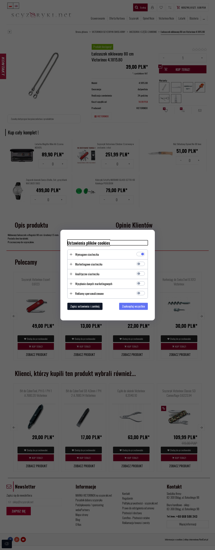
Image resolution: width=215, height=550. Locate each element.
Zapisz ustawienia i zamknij (85, 306)
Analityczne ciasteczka (87, 274)
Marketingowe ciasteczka (88, 264)
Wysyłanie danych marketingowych (93, 284)
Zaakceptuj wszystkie (133, 306)
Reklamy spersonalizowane (89, 293)
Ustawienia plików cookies (88, 242)
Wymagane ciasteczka (87, 254)
